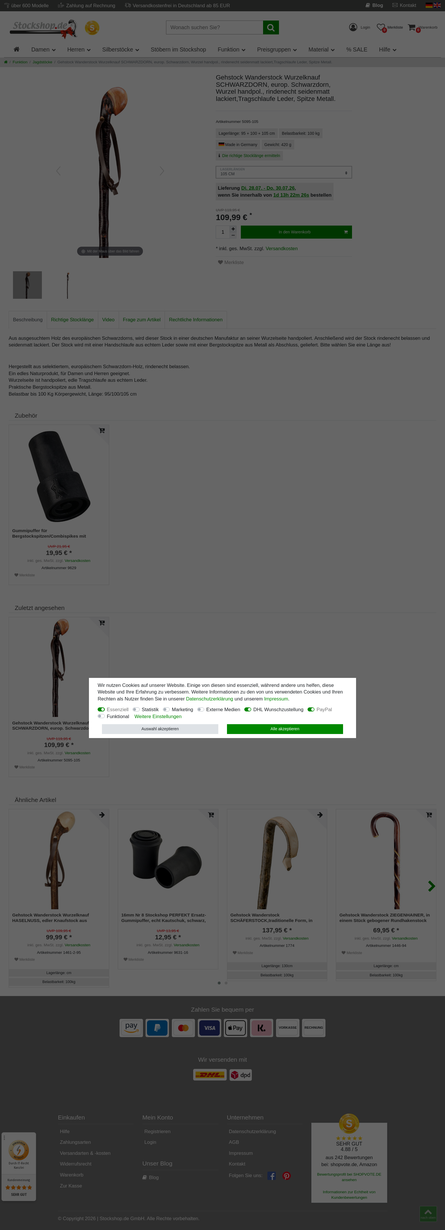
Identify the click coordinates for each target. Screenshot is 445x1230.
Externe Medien (223, 709)
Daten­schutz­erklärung (209, 699)
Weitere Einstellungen (158, 716)
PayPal (324, 709)
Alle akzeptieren (285, 728)
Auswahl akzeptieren (160, 728)
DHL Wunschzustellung (278, 709)
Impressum (276, 699)
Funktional (118, 716)
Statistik (150, 709)
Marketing (182, 709)
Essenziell (118, 709)
